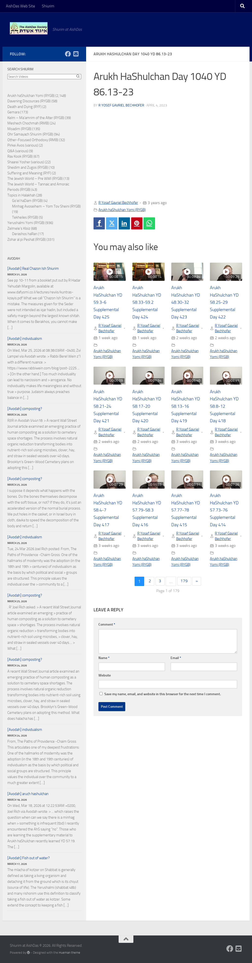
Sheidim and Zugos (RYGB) (27, 167)
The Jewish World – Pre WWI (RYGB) (35, 178)
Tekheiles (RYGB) (25, 217)
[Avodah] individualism (24, 338)
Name (104, 679)
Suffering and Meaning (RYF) (29, 173)
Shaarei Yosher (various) (25, 162)
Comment (106, 645)
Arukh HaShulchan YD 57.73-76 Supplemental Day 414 (226, 524)
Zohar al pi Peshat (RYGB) (26, 239)
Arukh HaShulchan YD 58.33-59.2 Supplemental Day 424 (148, 302)
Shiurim (48, 6)
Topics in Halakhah (21, 195)
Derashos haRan (24, 234)
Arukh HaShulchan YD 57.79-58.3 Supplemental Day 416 (148, 524)
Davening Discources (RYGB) (29, 101)
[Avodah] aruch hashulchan (27, 794)
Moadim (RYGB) (19, 129)
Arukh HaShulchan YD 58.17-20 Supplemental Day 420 (148, 413)
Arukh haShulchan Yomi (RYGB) (124, 209)
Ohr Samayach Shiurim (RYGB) (30, 134)
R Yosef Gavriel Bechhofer (121, 105)
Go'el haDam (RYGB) (27, 200)
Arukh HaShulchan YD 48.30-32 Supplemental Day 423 (187, 302)
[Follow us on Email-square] (76, 54)
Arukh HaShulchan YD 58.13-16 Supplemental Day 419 (187, 413)
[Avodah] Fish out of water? (28, 858)
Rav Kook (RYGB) (20, 156)
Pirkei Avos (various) (22, 145)
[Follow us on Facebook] (68, 54)
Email (176, 679)
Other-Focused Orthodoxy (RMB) (32, 140)
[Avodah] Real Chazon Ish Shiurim (33, 268)
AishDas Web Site (20, 6)
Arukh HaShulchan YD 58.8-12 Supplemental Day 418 (226, 413)
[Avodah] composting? (24, 408)
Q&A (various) (17, 151)
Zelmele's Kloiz (18, 228)
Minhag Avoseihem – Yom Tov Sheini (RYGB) (46, 206)
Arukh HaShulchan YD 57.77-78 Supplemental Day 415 (187, 524)
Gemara (13, 112)
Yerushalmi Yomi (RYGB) (26, 223)
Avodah (13, 258)
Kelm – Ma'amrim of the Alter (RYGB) (35, 118)
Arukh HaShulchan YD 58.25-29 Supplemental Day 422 (226, 302)
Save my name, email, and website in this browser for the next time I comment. (162, 715)
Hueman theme (69, 952)
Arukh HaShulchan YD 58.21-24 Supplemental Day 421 (110, 413)
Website (104, 696)
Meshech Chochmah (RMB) (28, 123)
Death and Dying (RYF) (24, 107)
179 (184, 602)
